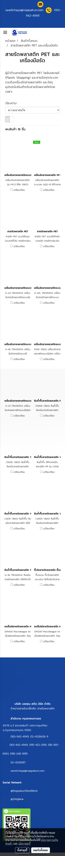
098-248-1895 (19, 753)
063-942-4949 (19, 745)
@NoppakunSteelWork (24, 791)
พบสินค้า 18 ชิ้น (15, 129)
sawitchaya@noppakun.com (28, 771)
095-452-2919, (38, 745)
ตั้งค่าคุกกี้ (22, 850)
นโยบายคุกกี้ (24, 843)
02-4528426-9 (39, 736)
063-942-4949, (20, 736)
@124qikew (17, 799)
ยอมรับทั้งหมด (40, 850)
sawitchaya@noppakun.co (24, 10)
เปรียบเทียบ (19, 190)
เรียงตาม (12, 103)
